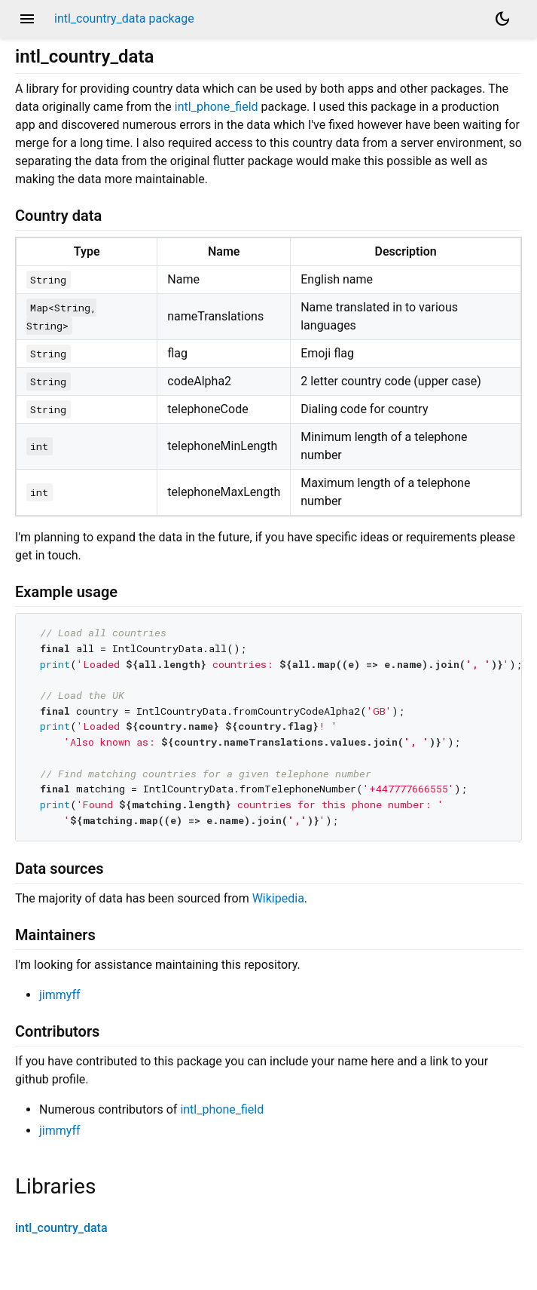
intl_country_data (61, 1228)
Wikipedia (278, 898)
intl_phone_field (216, 107)
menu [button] (27, 19)
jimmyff (60, 995)
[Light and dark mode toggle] (502, 19)
